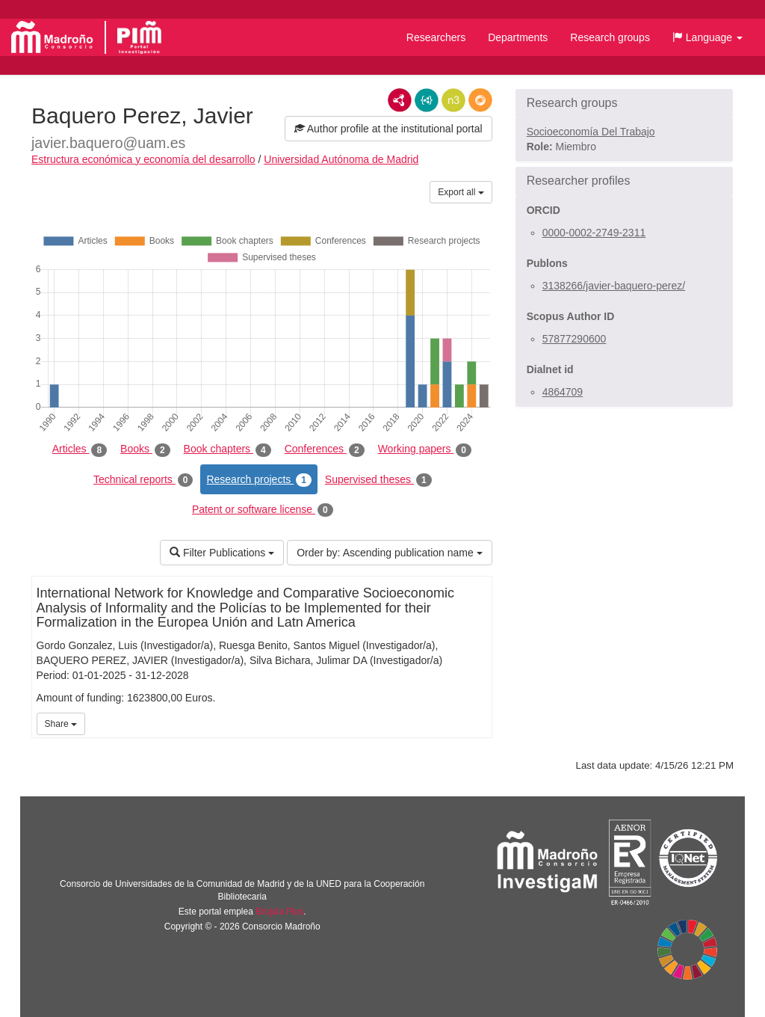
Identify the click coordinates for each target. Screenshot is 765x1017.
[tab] (624, 103)
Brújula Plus (279, 911)
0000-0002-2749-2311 (594, 233)
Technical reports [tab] (143, 480)
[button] (707, 37)
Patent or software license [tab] (262, 510)
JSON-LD (427, 100)
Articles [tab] (79, 449)
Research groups (610, 37)
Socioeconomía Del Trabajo (591, 132)
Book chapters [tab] (227, 449)
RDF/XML (400, 100)
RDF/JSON (480, 100)
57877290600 (574, 339)
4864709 (562, 392)
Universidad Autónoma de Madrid (341, 159)
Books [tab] (145, 449)
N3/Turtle (453, 100)
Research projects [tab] (258, 480)
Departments (518, 37)
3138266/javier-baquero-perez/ (613, 286)
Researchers (435, 37)
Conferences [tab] (325, 449)
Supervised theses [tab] (378, 480)
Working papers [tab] (424, 449)
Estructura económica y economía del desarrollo (143, 159)
